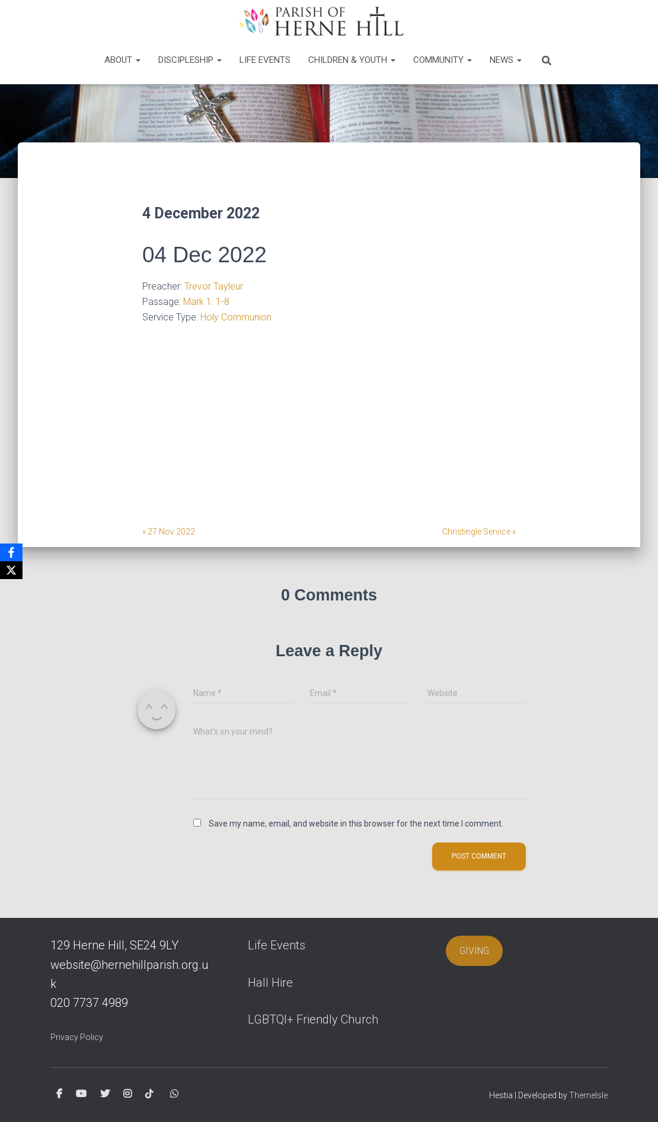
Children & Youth (351, 60)
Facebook (59, 1094)
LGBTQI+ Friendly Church (313, 1019)
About (122, 60)
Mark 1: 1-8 (206, 301)
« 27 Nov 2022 (168, 531)
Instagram (127, 1094)
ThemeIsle (588, 1095)
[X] (11, 570)
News (506, 60)
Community (442, 60)
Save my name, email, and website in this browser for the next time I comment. (356, 823)
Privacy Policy (76, 1037)
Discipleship (190, 60)
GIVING (474, 950)
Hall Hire (270, 982)
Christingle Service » (479, 531)
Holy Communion (235, 317)
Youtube (81, 1094)
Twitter (105, 1094)
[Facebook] (11, 552)
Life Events (264, 60)
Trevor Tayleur (213, 286)
